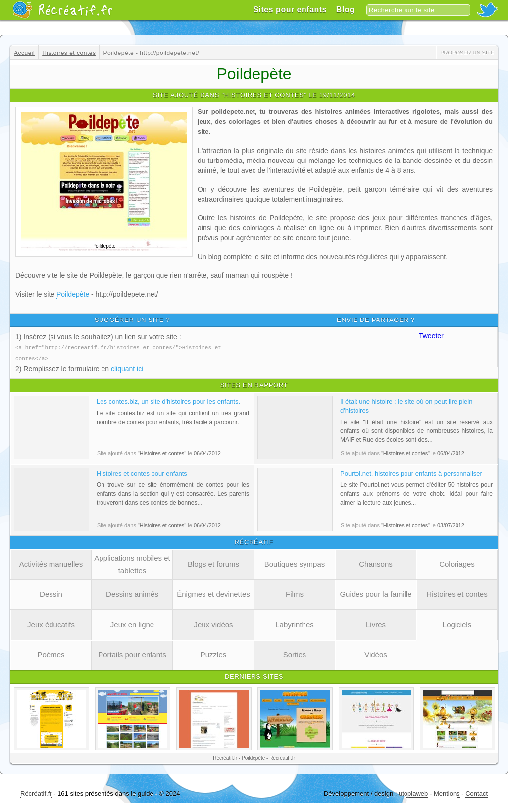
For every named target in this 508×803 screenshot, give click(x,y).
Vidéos (375, 653)
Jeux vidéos (213, 623)
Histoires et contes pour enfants (142, 472)
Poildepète (72, 294)
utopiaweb (413, 792)
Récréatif (62, 9)
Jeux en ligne (132, 623)
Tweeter (431, 336)
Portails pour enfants (132, 653)
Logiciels (457, 623)
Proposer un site (467, 52)
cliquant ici (127, 368)
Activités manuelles (51, 563)
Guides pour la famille (375, 593)
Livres (376, 623)
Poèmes (50, 653)
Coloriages (457, 563)
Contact (476, 792)
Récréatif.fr (36, 792)
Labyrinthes (294, 623)
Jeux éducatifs (51, 623)
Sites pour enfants (290, 9)
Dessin (51, 593)
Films (295, 593)
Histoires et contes (456, 593)
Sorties (294, 653)
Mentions (447, 792)
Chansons (376, 563)
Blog (345, 9)
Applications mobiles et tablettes (132, 563)
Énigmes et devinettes (213, 593)
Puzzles (214, 653)
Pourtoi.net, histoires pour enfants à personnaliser (411, 472)
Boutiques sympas (294, 563)
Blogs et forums (213, 563)
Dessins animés (132, 593)
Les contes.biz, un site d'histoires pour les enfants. (168, 400)
